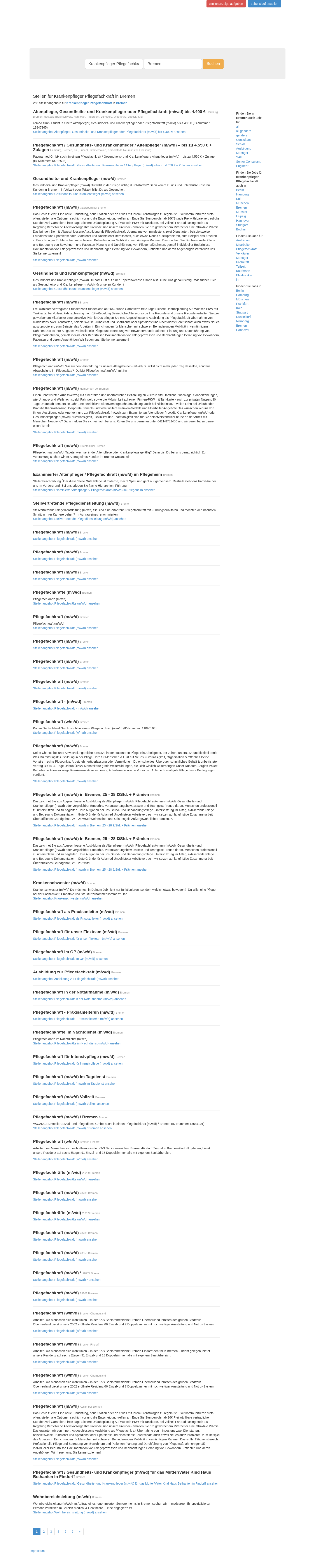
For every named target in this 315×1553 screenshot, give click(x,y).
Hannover (243, 220)
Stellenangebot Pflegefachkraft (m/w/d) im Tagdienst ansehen (74, 1083)
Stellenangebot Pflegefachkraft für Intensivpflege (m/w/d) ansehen (77, 1063)
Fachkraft (242, 262)
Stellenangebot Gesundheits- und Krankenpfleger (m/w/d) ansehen (78, 194)
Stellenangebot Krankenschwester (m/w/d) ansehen (68, 898)
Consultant (243, 139)
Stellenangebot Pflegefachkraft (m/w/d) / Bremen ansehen (72, 1128)
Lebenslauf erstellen (264, 3)
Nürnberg (242, 321)
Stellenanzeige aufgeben (226, 3)
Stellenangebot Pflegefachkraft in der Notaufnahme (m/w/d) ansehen (79, 999)
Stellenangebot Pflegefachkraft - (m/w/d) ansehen (66, 708)
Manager (242, 153)
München (242, 203)
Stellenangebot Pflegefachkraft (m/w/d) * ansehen (66, 1279)
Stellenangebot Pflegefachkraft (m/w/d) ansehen (65, 260)
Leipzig (241, 216)
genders (241, 135)
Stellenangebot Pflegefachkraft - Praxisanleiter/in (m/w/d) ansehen (78, 1019)
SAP (239, 157)
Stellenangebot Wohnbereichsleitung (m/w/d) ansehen (70, 1512)
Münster (241, 212)
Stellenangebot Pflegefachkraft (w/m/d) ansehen (65, 732)
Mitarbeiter (243, 244)
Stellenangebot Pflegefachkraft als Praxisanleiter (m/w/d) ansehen (77, 918)
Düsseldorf (243, 317)
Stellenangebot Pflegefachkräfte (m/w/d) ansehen (66, 603)
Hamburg (242, 194)
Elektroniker (244, 275)
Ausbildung (243, 148)
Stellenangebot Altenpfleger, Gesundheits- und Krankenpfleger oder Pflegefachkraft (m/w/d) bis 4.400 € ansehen (109, 132)
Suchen (213, 63)
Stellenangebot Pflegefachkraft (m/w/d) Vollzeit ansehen (71, 1103)
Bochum (241, 229)
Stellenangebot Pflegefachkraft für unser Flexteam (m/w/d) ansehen (79, 938)
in (237, 279)
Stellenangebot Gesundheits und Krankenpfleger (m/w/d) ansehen (78, 289)
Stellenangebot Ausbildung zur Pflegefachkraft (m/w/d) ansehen (76, 979)
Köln (239, 198)
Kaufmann (243, 271)
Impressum (37, 1551)
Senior (240, 144)
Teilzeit (241, 266)
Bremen (241, 207)
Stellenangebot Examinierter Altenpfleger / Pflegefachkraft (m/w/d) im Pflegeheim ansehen (94, 490)
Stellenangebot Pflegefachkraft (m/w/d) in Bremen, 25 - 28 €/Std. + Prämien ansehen (90, 825)
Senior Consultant (248, 161)
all (237, 126)
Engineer (242, 166)
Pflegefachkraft (246, 249)
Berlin (240, 190)
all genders (243, 131)
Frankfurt (242, 303)
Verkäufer (242, 253)
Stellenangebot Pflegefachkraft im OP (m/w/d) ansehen (70, 958)
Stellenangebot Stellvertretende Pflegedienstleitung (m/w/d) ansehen (79, 519)
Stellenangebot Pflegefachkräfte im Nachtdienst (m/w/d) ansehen (77, 1043)
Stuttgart (242, 225)
